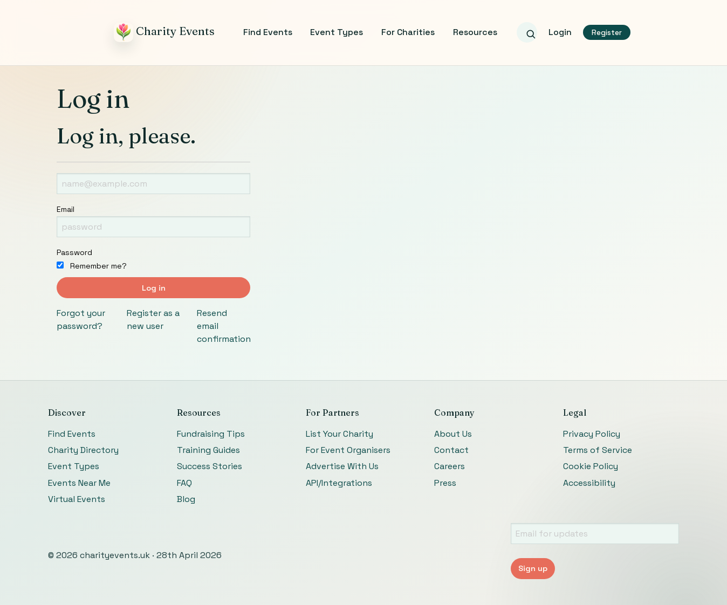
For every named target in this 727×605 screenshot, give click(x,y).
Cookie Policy (590, 466)
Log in (154, 288)
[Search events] (527, 32)
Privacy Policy (591, 433)
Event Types (336, 32)
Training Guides (208, 450)
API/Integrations (339, 483)
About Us (453, 433)
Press (445, 483)
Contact (451, 450)
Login (560, 32)
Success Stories (209, 466)
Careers (449, 466)
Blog (186, 499)
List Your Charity (339, 433)
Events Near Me (79, 483)
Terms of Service (597, 450)
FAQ (184, 483)
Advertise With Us (342, 466)
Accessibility (589, 483)
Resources (475, 32)
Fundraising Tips (211, 433)
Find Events (267, 32)
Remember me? (92, 266)
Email (65, 209)
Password (74, 252)
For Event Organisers (348, 450)
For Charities (408, 32)
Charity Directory (83, 450)
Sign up (532, 568)
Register (607, 32)
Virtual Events (76, 499)
